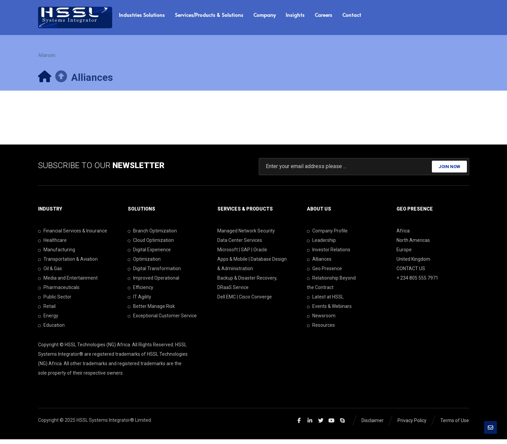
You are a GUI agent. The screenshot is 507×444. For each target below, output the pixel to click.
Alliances (319, 263)
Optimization (144, 263)
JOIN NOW (449, 170)
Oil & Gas (50, 273)
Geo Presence (324, 273)
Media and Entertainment (68, 282)
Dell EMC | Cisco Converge (244, 301)
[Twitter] (320, 424)
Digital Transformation (154, 273)
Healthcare (52, 244)
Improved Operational (153, 282)
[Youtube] (331, 424)
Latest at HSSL (325, 301)
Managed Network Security (246, 235)
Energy (48, 320)
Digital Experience (149, 254)
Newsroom (321, 320)
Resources (321, 329)
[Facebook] (299, 424)
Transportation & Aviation (68, 263)
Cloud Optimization (151, 244)
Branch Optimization (152, 235)
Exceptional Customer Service (162, 320)
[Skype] (342, 424)
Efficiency (140, 291)
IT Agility (139, 301)
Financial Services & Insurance (72, 235)
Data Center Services (239, 244)
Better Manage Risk (151, 310)
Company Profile (327, 235)
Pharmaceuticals (59, 291)
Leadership (321, 244)
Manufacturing (56, 254)
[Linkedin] (310, 424)
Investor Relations (328, 254)
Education (51, 329)
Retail (47, 310)
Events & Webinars (329, 310)
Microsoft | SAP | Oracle (242, 254)
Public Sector (54, 301)
